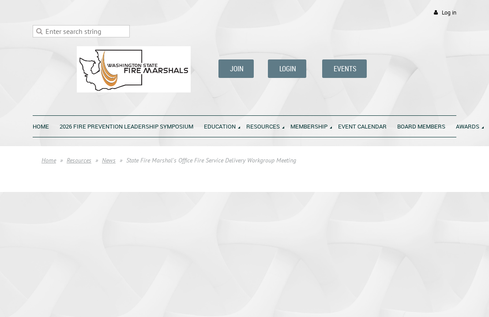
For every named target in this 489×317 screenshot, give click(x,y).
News (109, 160)
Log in (449, 12)
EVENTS (344, 69)
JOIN (236, 69)
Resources (79, 160)
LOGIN (287, 69)
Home (48, 160)
